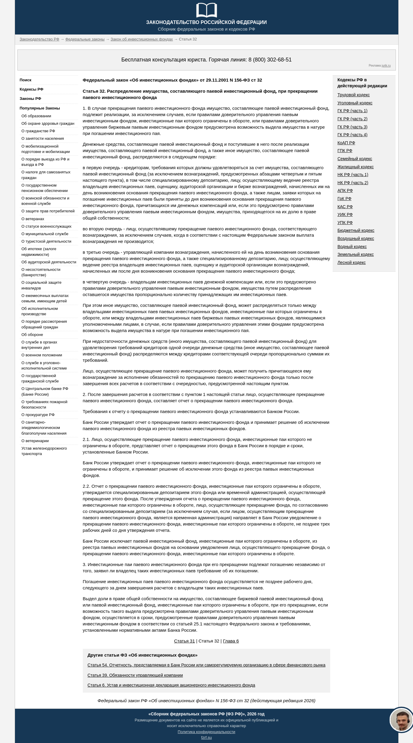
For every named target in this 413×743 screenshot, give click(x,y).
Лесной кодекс (351, 262)
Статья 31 (184, 640)
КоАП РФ (346, 142)
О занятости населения (43, 138)
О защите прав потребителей (48, 211)
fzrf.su (206, 737)
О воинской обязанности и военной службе (45, 201)
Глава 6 (231, 640)
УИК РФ (345, 214)
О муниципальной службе (45, 234)
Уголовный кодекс (355, 102)
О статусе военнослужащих (47, 226)
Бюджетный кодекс (355, 230)
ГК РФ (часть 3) (352, 126)
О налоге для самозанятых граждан (46, 175)
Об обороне (32, 334)
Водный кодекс (352, 246)
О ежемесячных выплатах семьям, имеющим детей (45, 298)
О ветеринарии (35, 441)
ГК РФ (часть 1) (352, 110)
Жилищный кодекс (355, 166)
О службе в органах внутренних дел (39, 345)
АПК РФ (345, 190)
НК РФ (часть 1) (352, 174)
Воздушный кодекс (355, 238)
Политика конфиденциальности (206, 732)
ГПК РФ (344, 150)
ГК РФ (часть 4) (352, 134)
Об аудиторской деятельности (49, 262)
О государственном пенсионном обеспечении (45, 188)
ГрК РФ (344, 198)
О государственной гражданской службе (40, 378)
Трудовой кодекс (353, 94)
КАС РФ (345, 206)
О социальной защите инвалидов (41, 285)
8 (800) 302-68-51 (270, 60)
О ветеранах (33, 219)
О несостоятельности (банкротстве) (41, 272)
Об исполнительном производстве (40, 311)
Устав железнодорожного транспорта (44, 451)
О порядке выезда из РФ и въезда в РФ (46, 162)
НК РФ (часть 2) (352, 182)
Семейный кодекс (354, 158)
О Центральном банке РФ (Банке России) (45, 391)
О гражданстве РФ (38, 131)
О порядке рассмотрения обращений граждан (44, 324)
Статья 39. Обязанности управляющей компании (135, 675)
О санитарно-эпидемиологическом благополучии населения (44, 427)
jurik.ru (386, 65)
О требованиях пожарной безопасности (44, 404)
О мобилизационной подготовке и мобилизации (46, 149)
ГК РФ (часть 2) (352, 118)
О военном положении (42, 355)
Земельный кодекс (355, 254)
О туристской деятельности (46, 241)
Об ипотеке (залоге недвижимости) (39, 251)
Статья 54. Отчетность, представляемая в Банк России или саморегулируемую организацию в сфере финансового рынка (206, 665)
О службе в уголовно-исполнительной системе (44, 365)
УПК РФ (345, 222)
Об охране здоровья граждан (48, 123)
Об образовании (36, 116)
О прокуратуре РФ (38, 414)
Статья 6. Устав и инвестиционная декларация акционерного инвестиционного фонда (171, 685)
